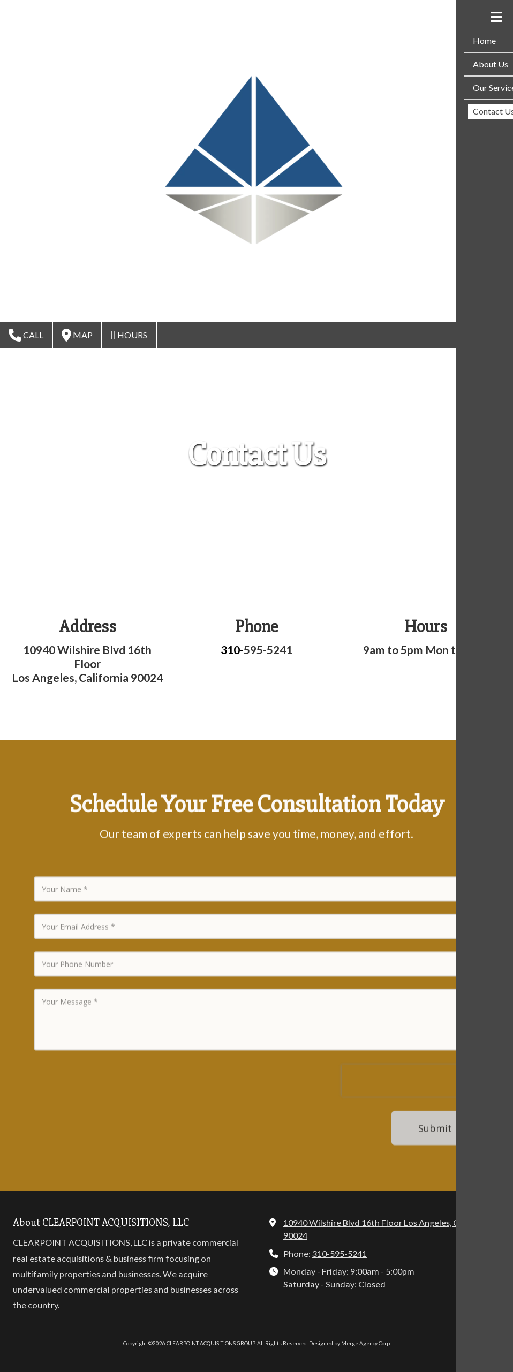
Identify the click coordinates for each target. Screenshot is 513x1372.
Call (26, 335)
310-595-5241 (339, 1253)
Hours (129, 335)
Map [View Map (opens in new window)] (77, 335)
